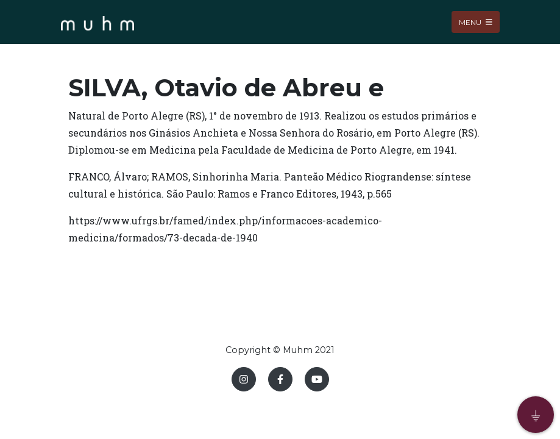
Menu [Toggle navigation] (475, 21)
